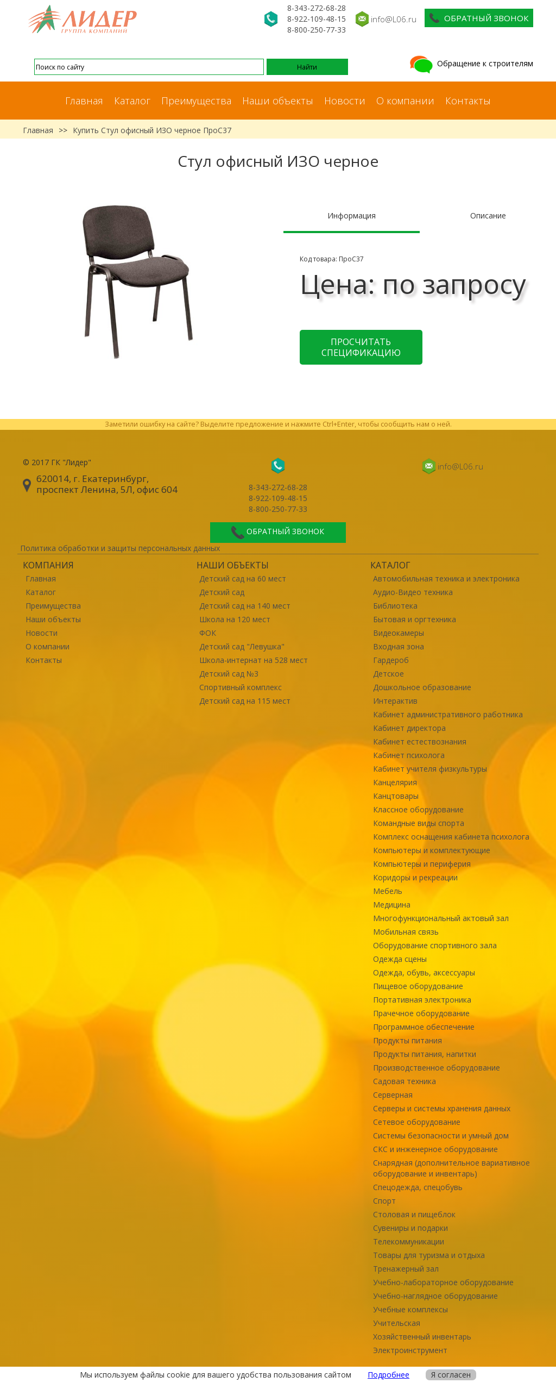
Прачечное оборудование (421, 1013)
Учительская (396, 1323)
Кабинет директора (409, 728)
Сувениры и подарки (410, 1228)
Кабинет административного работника (448, 714)
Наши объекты (277, 100)
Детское (388, 673)
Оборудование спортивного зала (435, 945)
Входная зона (398, 646)
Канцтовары (396, 796)
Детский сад (221, 592)
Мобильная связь (406, 932)
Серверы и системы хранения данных (441, 1108)
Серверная (393, 1095)
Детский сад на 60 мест (242, 578)
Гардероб (391, 660)
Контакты (468, 100)
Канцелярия (395, 782)
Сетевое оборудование (416, 1122)
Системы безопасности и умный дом (441, 1135)
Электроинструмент (410, 1350)
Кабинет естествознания (419, 741)
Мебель (387, 891)
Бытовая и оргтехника (414, 619)
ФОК (207, 633)
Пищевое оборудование (418, 986)
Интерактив (395, 701)
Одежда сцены (400, 959)
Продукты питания (407, 1040)
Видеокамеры (398, 633)
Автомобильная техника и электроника (446, 578)
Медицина (391, 904)
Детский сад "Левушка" (242, 646)
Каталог (132, 100)
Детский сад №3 (228, 673)
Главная (84, 100)
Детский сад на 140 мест (244, 605)
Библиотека (395, 605)
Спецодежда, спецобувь (418, 1187)
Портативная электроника (422, 999)
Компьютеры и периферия (422, 864)
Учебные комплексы (410, 1309)
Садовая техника (404, 1081)
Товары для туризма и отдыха (429, 1255)
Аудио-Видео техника (413, 592)
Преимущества (196, 100)
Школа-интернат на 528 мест (253, 660)
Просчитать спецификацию (361, 347)
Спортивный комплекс (240, 687)
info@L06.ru (393, 19)
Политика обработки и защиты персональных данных (120, 548)
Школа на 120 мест (234, 619)
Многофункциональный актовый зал (441, 918)
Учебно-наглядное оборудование (435, 1296)
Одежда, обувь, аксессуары (424, 972)
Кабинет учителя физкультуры (430, 769)
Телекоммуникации (408, 1241)
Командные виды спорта (418, 823)
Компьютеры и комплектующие (431, 850)
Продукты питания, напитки (424, 1054)
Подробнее (388, 1374)
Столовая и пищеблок (414, 1214)
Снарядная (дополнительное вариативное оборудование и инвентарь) (451, 1168)
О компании (405, 100)
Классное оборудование (418, 809)
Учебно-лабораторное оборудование (443, 1282)
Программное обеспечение (424, 1027)
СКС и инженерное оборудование (435, 1149)
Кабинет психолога (409, 755)
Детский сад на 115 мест (244, 701)
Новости (344, 100)
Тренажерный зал (406, 1268)
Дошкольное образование (422, 687)
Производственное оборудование (436, 1067)
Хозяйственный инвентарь (422, 1336)
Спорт (384, 1201)
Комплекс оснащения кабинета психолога (451, 836)
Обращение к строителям (470, 63)
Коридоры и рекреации (415, 877)
